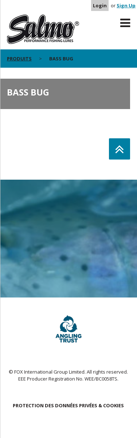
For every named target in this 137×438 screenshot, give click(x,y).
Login (100, 5)
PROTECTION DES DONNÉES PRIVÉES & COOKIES (68, 405)
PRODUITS (19, 58)
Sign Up (126, 5)
